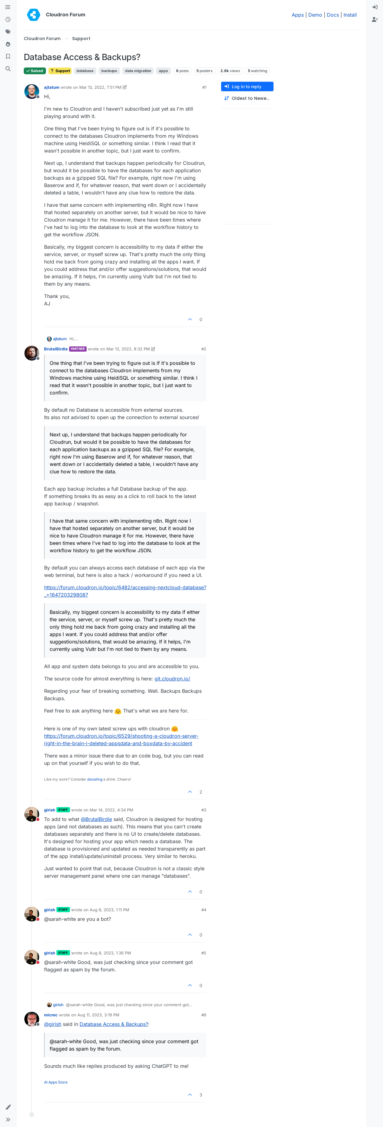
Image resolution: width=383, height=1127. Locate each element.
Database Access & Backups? (114, 1024)
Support (60, 70)
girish (49, 809)
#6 (203, 1014)
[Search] (8, 69)
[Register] (375, 20)
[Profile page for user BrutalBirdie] (31, 353)
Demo (315, 15)
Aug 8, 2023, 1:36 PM (110, 952)
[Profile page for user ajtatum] (31, 91)
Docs (333, 15)
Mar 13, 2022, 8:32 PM (128, 348)
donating (94, 779)
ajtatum (52, 87)
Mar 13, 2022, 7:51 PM (100, 87)
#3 (203, 809)
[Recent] (8, 20)
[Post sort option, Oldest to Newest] (247, 98)
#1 (204, 87)
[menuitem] (375, 7)
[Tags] (8, 32)
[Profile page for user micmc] (31, 1019)
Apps (298, 15)
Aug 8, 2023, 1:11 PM (109, 909)
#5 (203, 952)
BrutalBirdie (56, 348)
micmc (51, 1014)
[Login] (375, 7)
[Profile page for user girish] (31, 814)
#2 (203, 348)
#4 (203, 909)
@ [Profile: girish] (52, 1024)
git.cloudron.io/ (172, 679)
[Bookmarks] (8, 57)
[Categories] (8, 7)
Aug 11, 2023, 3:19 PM (98, 1014)
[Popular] (8, 44)
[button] (8, 1107)
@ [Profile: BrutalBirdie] (96, 819)
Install (350, 15)
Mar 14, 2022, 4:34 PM (111, 809)
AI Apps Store (56, 1082)
